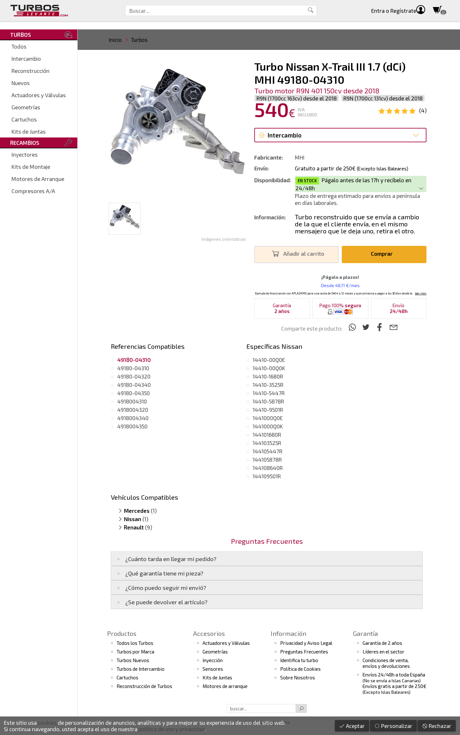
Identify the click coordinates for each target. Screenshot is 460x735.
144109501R (267, 476)
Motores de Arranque (38, 179)
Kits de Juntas (29, 131)
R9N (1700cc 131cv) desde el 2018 (383, 98)
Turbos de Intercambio (141, 669)
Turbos (139, 39)
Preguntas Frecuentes (304, 651)
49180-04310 (133, 368)
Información (288, 633)
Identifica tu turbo (299, 660)
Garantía (365, 633)
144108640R (268, 468)
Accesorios (209, 633)
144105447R (267, 451)
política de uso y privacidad (172, 729)
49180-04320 (133, 376)
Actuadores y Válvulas (39, 95)
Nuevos (21, 83)
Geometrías (26, 107)
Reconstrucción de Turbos (144, 686)
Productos (121, 633)
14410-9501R (268, 409)
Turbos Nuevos (133, 660)
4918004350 (132, 426)
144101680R (267, 434)
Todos (19, 46)
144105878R (267, 459)
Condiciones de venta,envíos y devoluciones (386, 663)
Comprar (383, 254)
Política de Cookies (300, 669)
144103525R (267, 443)
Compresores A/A (33, 191)
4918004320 (132, 409)
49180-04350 (133, 393)
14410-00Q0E (269, 359)
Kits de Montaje (31, 166)
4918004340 (133, 418)
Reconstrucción (31, 70)
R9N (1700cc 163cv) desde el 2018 (297, 98)
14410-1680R (268, 376)
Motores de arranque (225, 686)
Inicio (115, 39)
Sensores (213, 669)
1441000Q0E (268, 418)
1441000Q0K (268, 426)
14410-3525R (268, 384)
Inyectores (25, 154)
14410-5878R (268, 401)
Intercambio (26, 58)
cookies (47, 722)
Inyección (213, 660)
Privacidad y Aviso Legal (306, 643)
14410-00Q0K (269, 368)
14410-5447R (269, 393)
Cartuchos (24, 119)
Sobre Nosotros (297, 677)
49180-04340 (134, 384)
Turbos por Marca (135, 651)
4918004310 (132, 401)
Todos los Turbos (135, 643)
